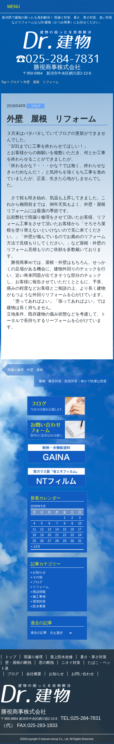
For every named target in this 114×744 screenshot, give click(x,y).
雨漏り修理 (33, 657)
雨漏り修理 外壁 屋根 (25, 370)
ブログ (15, 82)
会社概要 (33, 674)
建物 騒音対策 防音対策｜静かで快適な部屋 (72, 381)
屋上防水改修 (61, 657)
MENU (13, 6)
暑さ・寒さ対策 (93, 657)
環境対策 (39, 601)
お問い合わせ (82, 674)
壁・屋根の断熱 (18, 662)
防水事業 (39, 606)
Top (3, 82)
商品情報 (39, 592)
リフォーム (41, 587)
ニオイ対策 (70, 662)
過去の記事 (39, 633)
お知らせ (39, 572)
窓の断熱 (46, 662)
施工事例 (39, 596)
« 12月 (35, 546)
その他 (37, 577)
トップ (10, 657)
